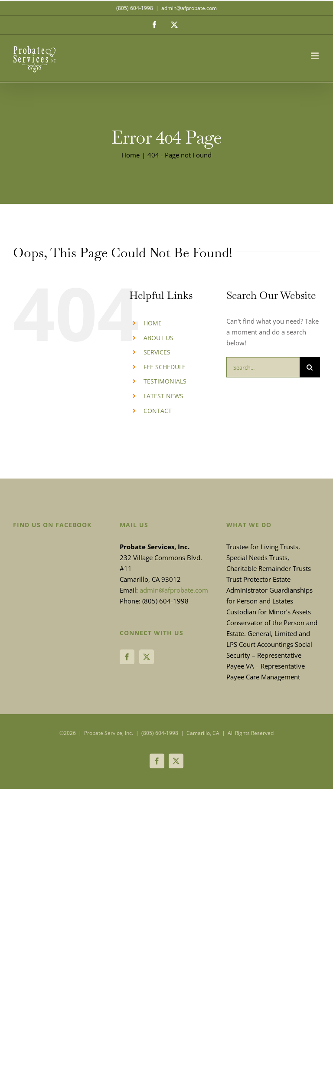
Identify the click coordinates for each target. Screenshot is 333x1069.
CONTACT (158, 411)
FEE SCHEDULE (165, 367)
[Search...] (263, 367)
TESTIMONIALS (165, 381)
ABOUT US (158, 338)
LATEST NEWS (163, 396)
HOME (153, 323)
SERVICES (157, 352)
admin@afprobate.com (189, 8)
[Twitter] (146, 656)
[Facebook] (127, 656)
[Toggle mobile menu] (315, 55)
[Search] (310, 367)
